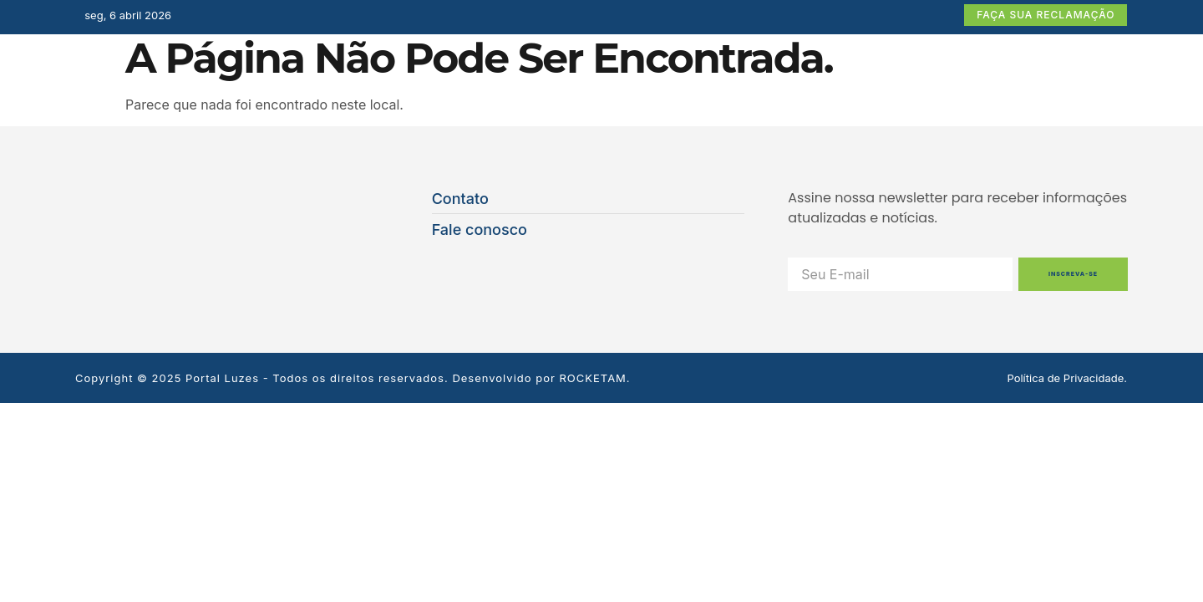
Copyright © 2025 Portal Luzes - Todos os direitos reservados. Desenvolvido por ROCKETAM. (353, 378)
